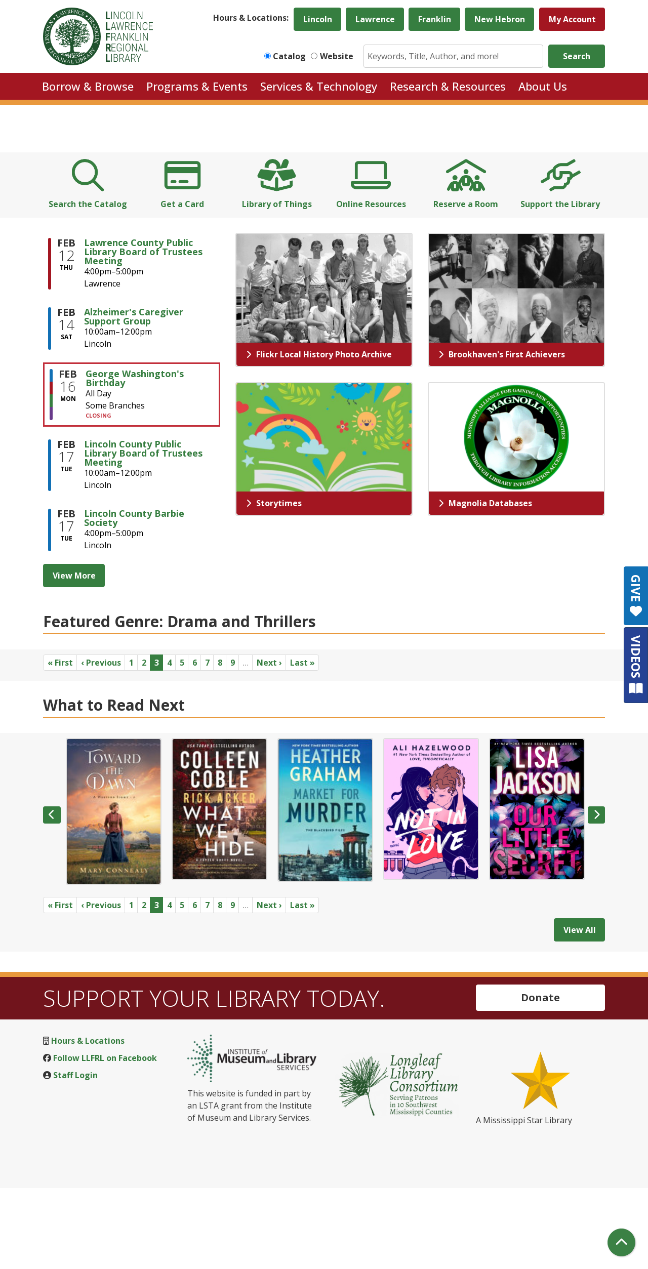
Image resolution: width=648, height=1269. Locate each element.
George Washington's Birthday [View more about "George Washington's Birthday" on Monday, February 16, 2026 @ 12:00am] (135, 458)
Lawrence (375, 19)
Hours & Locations (88, 1121)
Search (576, 56)
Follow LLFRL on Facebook (105, 1138)
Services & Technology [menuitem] (318, 86)
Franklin (434, 19)
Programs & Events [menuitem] (197, 86)
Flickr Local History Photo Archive (319, 434)
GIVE (636, 596)
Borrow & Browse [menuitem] (88, 86)
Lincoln (317, 19)
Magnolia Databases (485, 583)
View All (579, 1010)
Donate (540, 1078)
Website (336, 56)
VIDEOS (636, 664)
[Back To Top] (621, 1242)
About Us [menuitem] (542, 86)
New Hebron (499, 19)
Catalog (289, 56)
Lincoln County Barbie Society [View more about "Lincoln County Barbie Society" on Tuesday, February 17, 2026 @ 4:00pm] (134, 598)
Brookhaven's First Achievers (501, 434)
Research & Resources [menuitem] (448, 86)
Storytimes (274, 583)
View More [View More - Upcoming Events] (74, 656)
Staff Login (75, 1155)
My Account (572, 19)
